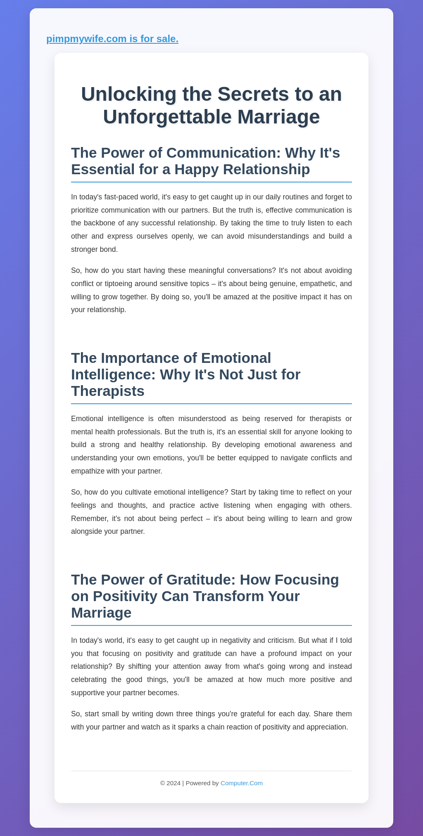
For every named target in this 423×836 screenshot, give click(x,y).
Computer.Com (242, 782)
